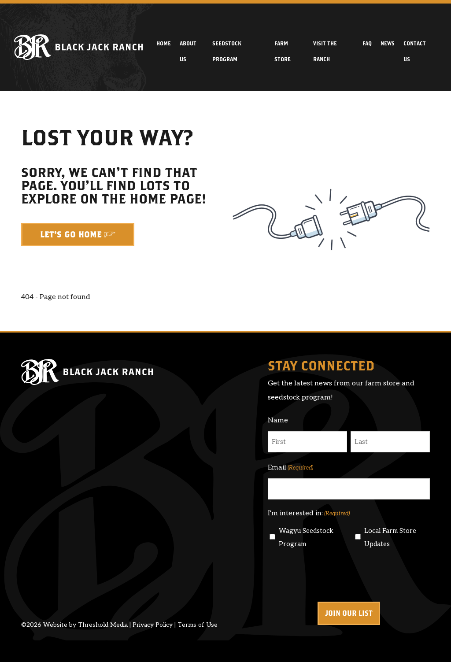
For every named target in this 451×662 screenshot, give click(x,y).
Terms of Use (197, 625)
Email (290, 467)
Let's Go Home (71, 234)
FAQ (367, 43)
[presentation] (335, 575)
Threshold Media (103, 625)
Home (163, 43)
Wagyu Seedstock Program (306, 537)
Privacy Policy (153, 625)
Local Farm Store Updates (390, 537)
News (388, 43)
